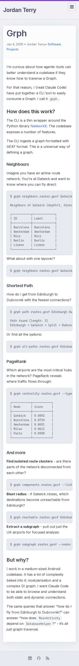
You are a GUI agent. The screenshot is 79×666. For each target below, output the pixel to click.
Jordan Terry (19, 10)
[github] (39, 659)
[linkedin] (30, 659)
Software (54, 44)
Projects (13, 49)
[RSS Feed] (48, 659)
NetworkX (39, 126)
